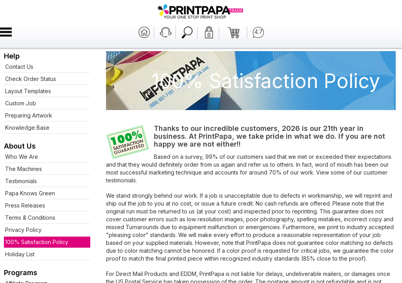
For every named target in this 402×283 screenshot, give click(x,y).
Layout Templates (28, 91)
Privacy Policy (23, 229)
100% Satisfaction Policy (36, 242)
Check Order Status (30, 78)
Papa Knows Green (30, 193)
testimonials (121, 180)
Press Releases (25, 205)
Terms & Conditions (30, 217)
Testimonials (21, 181)
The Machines (23, 168)
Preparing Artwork (28, 115)
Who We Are (21, 156)
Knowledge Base (27, 127)
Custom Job (20, 103)
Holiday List (20, 254)
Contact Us (19, 66)
